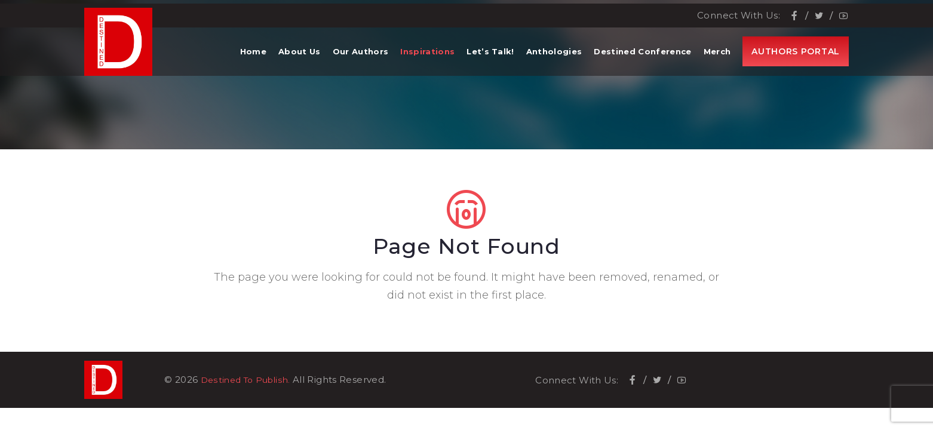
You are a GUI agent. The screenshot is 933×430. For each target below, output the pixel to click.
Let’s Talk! (490, 59)
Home (253, 59)
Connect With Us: (738, 12)
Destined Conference (642, 59)
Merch (717, 59)
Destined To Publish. (249, 379)
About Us (299, 59)
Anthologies (554, 59)
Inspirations (427, 59)
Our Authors (361, 59)
